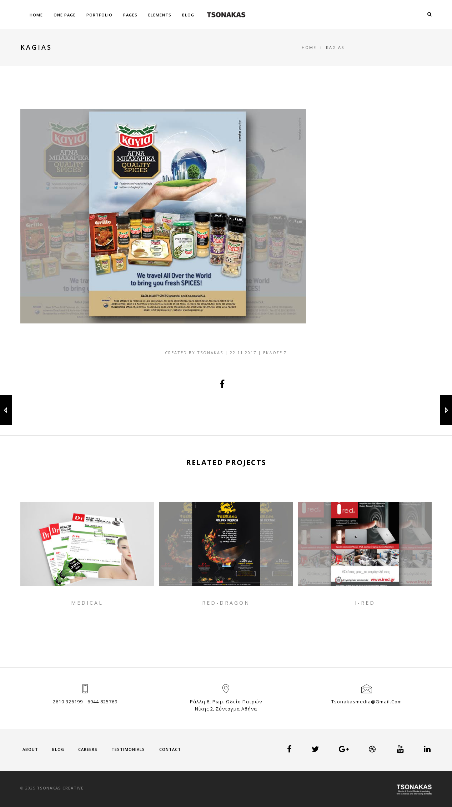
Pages (130, 15)
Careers (87, 749)
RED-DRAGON (226, 602)
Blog (188, 15)
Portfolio (99, 15)
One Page (65, 15)
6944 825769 (102, 701)
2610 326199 (68, 701)
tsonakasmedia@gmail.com (366, 701)
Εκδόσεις (275, 352)
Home (36, 15)
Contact (170, 749)
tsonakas (210, 352)
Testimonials (128, 749)
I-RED (365, 602)
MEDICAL (87, 602)
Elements (159, 15)
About (30, 749)
